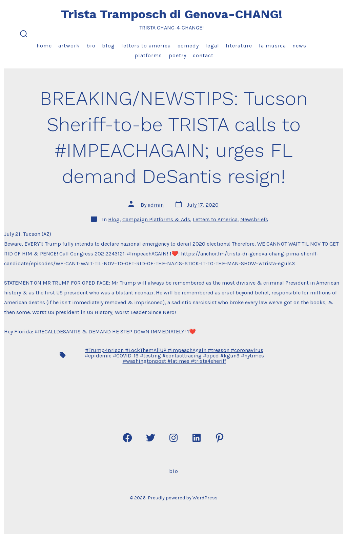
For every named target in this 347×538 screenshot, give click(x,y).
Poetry (177, 55)
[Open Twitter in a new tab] (150, 438)
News (299, 45)
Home (44, 45)
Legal (212, 45)
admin (156, 205)
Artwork (69, 45)
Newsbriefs (254, 219)
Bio (91, 45)
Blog (108, 45)
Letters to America (146, 45)
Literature (239, 45)
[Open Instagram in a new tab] (173, 438)
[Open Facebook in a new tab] (127, 438)
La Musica (272, 45)
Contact (203, 55)
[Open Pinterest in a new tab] (219, 438)
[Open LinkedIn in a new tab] (196, 438)
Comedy (188, 45)
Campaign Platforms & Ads (156, 219)
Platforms (148, 55)
